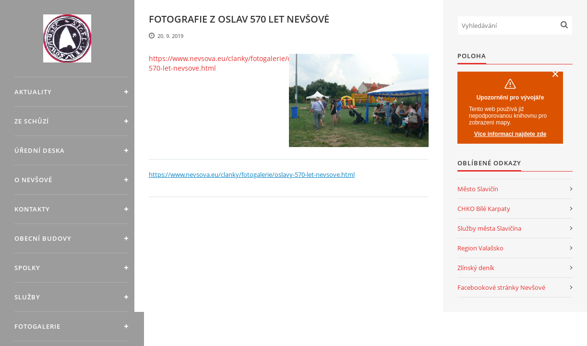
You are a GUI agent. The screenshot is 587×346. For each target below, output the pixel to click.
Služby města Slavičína (489, 228)
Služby (27, 297)
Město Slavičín (477, 189)
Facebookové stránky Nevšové (501, 287)
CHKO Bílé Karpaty (483, 208)
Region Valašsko (480, 248)
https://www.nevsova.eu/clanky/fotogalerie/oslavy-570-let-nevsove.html (229, 63)
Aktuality (33, 91)
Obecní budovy (43, 238)
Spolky (27, 267)
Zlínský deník (475, 267)
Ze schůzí (31, 121)
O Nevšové (33, 179)
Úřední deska (39, 150)
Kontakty (32, 209)
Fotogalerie (37, 326)
